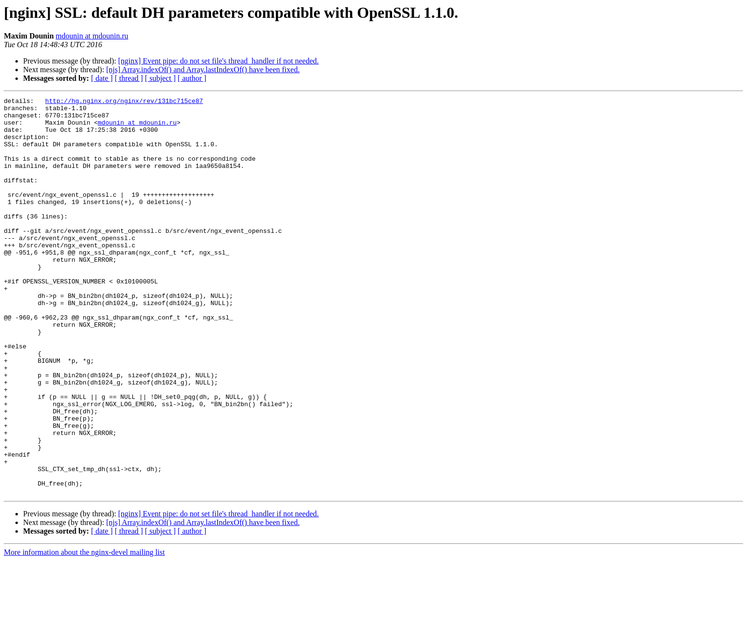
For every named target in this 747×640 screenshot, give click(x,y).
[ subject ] (160, 78)
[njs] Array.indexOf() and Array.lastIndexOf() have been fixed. (203, 69)
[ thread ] (129, 78)
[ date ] (102, 78)
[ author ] (192, 78)
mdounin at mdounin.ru (92, 36)
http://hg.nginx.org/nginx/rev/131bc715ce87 (124, 102)
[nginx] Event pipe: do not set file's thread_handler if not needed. (218, 61)
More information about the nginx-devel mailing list (84, 631)
